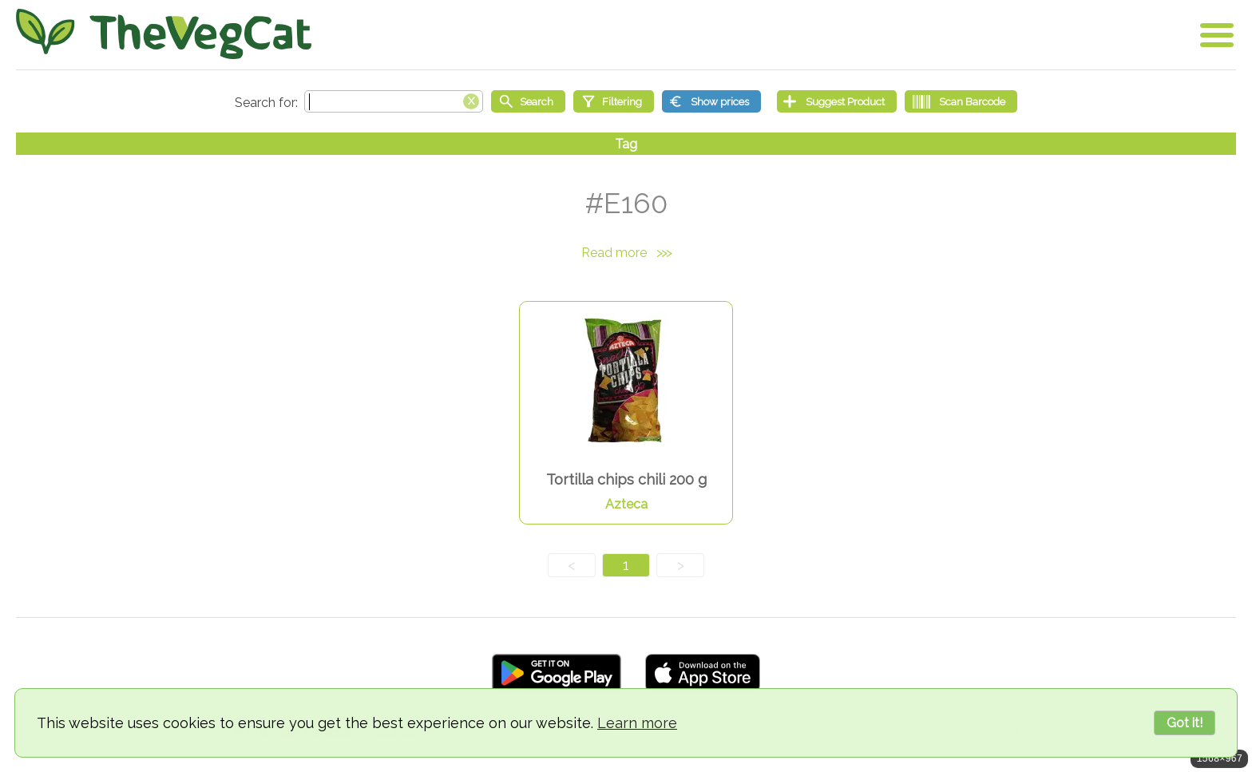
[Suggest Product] (837, 101)
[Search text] (393, 101)
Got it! (1184, 722)
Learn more (637, 723)
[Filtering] (613, 101)
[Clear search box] (471, 99)
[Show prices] (711, 101)
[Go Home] (163, 34)
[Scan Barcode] (961, 101)
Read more (626, 252)
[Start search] (528, 101)
